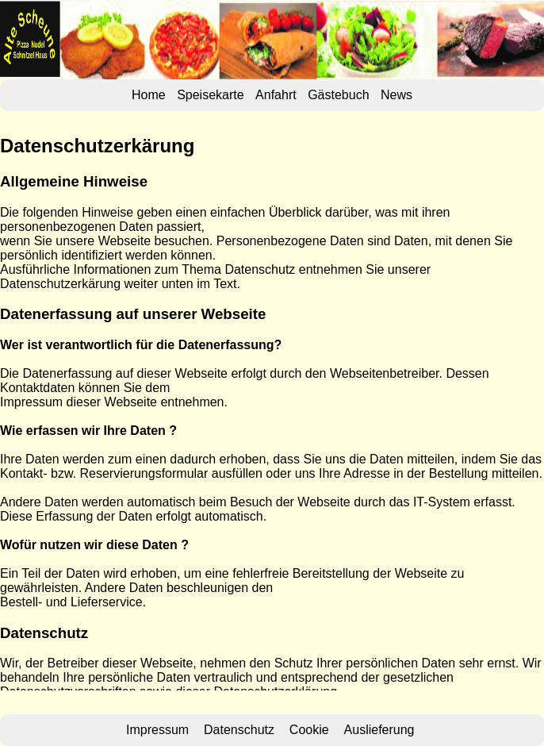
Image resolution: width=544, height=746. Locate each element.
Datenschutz (239, 729)
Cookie (309, 729)
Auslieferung (379, 729)
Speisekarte (210, 95)
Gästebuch (338, 95)
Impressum (157, 729)
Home (149, 95)
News (396, 95)
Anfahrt (276, 95)
